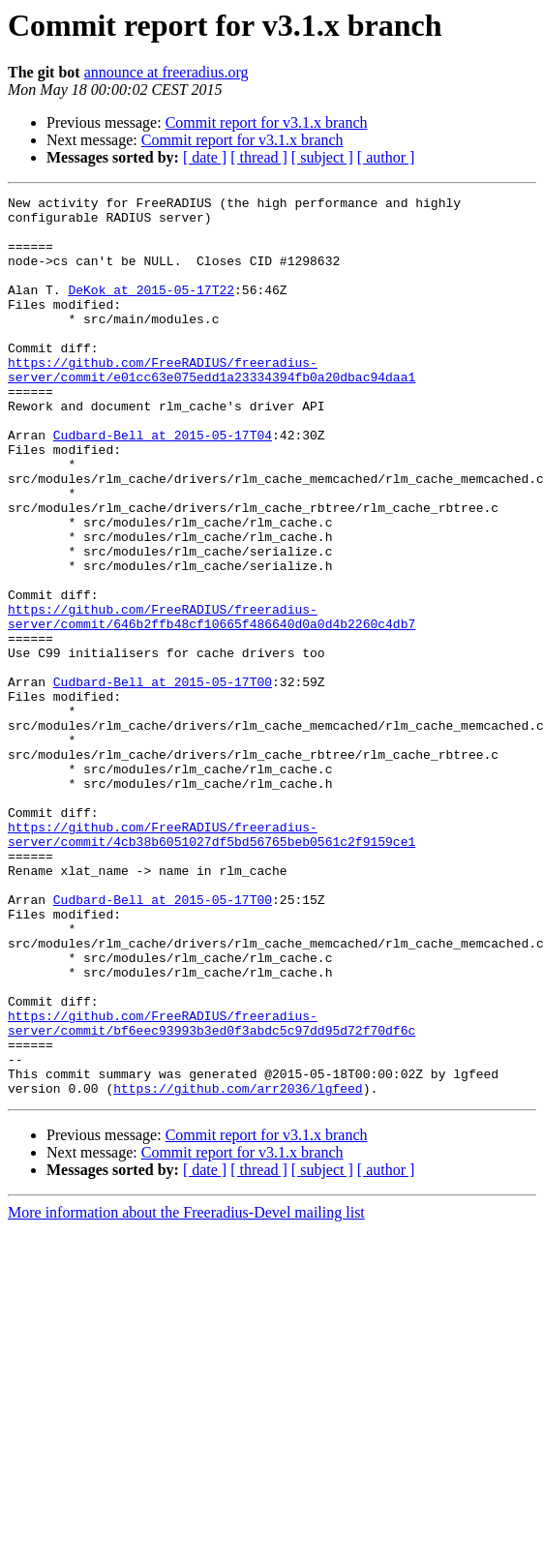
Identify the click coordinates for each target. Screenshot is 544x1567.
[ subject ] (322, 157)
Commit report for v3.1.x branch (267, 122)
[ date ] (205, 157)
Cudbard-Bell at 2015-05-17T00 (162, 780)
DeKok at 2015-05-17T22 (151, 309)
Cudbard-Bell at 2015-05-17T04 (162, 484)
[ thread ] (258, 157)
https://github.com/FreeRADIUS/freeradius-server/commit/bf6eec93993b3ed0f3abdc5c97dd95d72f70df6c (211, 1189)
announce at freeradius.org (166, 72)
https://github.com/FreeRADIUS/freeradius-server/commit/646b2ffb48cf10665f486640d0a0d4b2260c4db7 (211, 701)
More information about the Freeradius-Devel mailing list (186, 1392)
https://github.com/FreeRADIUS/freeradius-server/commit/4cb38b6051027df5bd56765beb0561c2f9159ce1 (211, 963)
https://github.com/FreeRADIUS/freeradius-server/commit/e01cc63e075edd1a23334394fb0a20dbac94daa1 (211, 405)
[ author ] (386, 157)
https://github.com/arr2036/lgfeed (237, 1268)
